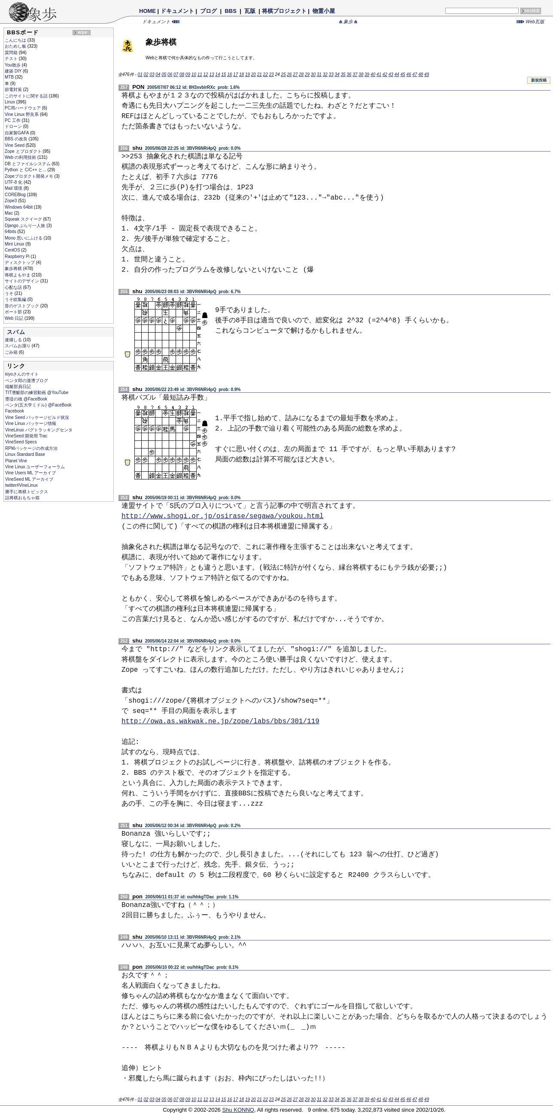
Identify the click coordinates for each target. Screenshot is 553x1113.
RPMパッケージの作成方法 (31, 448)
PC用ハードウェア (23, 108)
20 (253, 74)
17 (235, 74)
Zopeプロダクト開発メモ (30, 176)
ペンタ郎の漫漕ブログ (26, 380)
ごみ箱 (12, 352)
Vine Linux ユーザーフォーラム (35, 466)
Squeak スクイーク (24, 219)
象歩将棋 (14, 268)
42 (385, 74)
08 (181, 74)
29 (307, 74)
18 (241, 74)
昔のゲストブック (22, 305)
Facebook (14, 411)
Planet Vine (16, 460)
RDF (83, 32)
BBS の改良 (17, 138)
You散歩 (13, 65)
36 (348, 74)
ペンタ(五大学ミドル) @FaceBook (38, 405)
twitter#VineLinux (21, 485)
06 (169, 74)
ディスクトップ (20, 262)
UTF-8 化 (14, 182)
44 (397, 74)
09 (187, 74)
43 (391, 74)
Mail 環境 (14, 188)
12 (206, 74)
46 (408, 74)
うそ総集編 (16, 299)
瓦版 (250, 11)
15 (223, 74)
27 (295, 74)
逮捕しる (14, 339)
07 (175, 74)
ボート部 (14, 311)
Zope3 (11, 200)
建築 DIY (14, 71)
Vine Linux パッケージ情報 (30, 423)
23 (271, 74)
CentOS (13, 250)
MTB (10, 77)
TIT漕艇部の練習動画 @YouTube (36, 392)
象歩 (348, 21)
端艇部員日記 (18, 386)
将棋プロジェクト (284, 11)
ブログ (209, 11)
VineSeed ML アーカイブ (29, 479)
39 (367, 74)
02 (145, 74)
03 (151, 74)
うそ (10, 293)
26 (289, 74)
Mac (9, 213)
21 (259, 74)
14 (217, 74)
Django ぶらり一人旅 (25, 225)
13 (211, 74)
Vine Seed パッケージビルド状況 (37, 417)
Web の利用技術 (21, 157)
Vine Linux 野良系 (22, 114)
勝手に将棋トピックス (26, 491)
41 (379, 74)
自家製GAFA (17, 132)
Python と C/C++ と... (26, 169)
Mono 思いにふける (24, 238)
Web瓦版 (530, 21)
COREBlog (16, 194)
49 (426, 74)
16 (229, 74)
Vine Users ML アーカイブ (30, 472)
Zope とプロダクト (24, 151)
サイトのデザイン (22, 281)
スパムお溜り (18, 345)
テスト (12, 58)
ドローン (14, 126)
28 (301, 74)
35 (342, 74)
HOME (147, 11)
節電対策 (14, 89)
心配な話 (14, 287)
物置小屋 (323, 11)
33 (331, 74)
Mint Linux (15, 244)
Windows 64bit (19, 207)
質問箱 (12, 52)
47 (414, 74)
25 (283, 74)
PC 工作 (13, 120)
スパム (16, 332)
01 (140, 74)
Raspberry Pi (18, 256)
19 (247, 74)
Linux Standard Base (25, 454)
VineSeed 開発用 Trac (26, 436)
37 (354, 74)
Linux (10, 102)
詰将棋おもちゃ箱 (22, 497)
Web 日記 (14, 318)
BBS (230, 11)
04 (157, 74)
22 (265, 74)
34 (336, 74)
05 (163, 74)
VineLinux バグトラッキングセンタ (39, 430)
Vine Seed (15, 145)
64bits (11, 231)
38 (361, 74)
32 (325, 74)
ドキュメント (177, 11)
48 (420, 74)
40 (373, 74)
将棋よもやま (18, 275)
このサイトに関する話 (27, 96)
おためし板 (16, 46)
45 (402, 74)
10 (193, 74)
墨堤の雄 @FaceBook (26, 399)
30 (313, 74)
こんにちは (16, 40)
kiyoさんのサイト (22, 374)
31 (319, 74)
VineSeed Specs (21, 442)
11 (200, 74)
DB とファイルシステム (28, 163)
